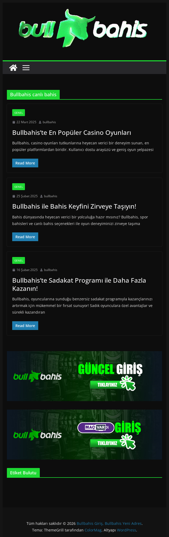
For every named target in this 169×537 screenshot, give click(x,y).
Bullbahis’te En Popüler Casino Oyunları (71, 132)
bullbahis (49, 122)
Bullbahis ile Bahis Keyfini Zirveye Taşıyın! (74, 206)
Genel (18, 112)
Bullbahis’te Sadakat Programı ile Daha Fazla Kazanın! (79, 284)
